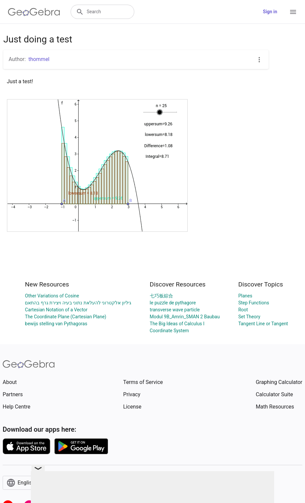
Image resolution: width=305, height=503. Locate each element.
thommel (39, 59)
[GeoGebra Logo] (34, 12)
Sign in (270, 11)
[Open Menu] (293, 12)
